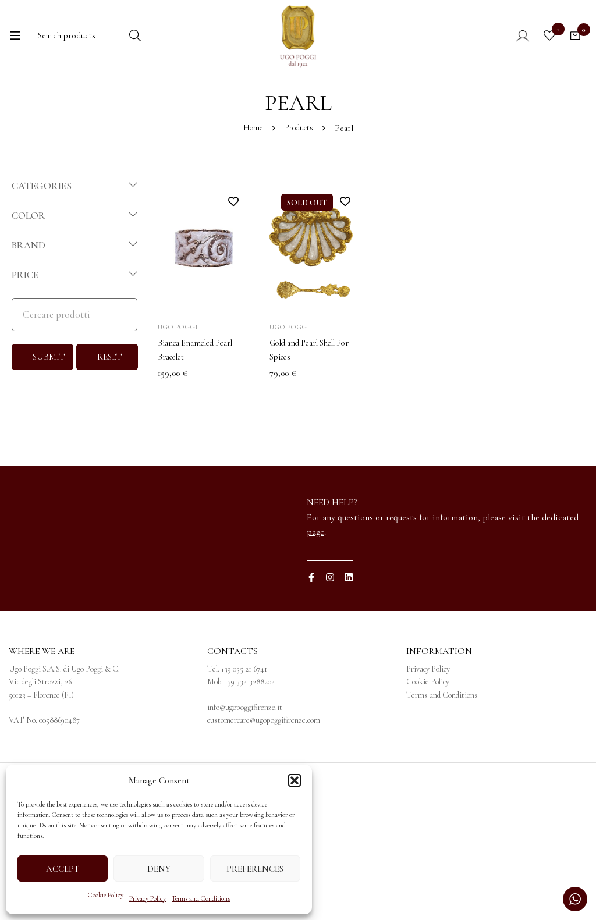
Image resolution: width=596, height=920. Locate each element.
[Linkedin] (348, 624)
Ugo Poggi (178, 374)
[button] (294, 780)
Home (251, 175)
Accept (62, 869)
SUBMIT (49, 404)
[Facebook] (311, 624)
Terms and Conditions (201, 898)
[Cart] (572, 44)
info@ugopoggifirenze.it (244, 754)
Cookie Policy (105, 895)
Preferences (254, 869)
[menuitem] (479, 99)
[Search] (160, 44)
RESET (109, 404)
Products (300, 175)
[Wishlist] (543, 44)
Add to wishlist (233, 248)
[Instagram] (330, 624)
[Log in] (508, 44)
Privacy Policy (147, 898)
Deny (159, 869)
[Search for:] (87, 44)
